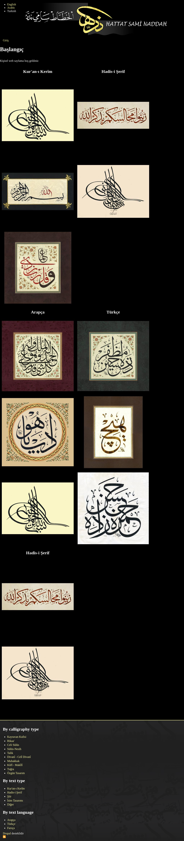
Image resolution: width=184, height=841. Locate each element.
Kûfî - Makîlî (14, 764)
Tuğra (10, 769)
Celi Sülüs (13, 744)
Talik (10, 752)
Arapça (11, 819)
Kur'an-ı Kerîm (16, 788)
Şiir (9, 796)
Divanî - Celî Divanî (19, 756)
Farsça (11, 828)
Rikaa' (10, 740)
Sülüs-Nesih (14, 749)
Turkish (11, 11)
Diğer (10, 804)
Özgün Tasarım (16, 773)
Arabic (11, 7)
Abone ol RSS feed (4, 836)
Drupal (7, 833)
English (11, 4)
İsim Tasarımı (15, 800)
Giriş (6, 40)
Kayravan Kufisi (16, 736)
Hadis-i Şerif (14, 792)
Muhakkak (13, 761)
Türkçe (11, 823)
